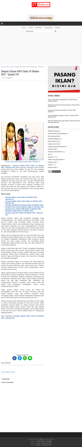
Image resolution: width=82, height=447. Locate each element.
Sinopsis (7, 66)
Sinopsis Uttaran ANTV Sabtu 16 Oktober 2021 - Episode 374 (20, 73)
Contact (30, 27)
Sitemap (57, 27)
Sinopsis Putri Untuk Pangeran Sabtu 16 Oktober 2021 (24, 207)
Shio (49, 154)
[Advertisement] (41, 49)
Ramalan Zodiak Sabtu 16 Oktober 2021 (19, 211)
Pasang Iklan (48, 27)
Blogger (38, 445)
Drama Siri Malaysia (54, 139)
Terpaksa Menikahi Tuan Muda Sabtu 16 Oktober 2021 (24, 205)
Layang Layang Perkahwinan (57, 146)
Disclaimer (38, 27)
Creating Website (40, 441)
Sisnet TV (10, 78)
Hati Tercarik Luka (53, 141)
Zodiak (50, 165)
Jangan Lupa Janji (53, 144)
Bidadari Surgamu (53, 131)
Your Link (38, 443)
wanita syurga (52, 167)
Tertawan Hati (52, 162)
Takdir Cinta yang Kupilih (55, 159)
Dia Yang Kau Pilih (53, 136)
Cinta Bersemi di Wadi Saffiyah (57, 133)
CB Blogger (49, 441)
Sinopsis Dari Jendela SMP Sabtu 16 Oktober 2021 (23, 209)
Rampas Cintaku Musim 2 (55, 151)
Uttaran (11, 66)
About (24, 27)
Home (2, 66)
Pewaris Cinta (52, 149)
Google (44, 445)
